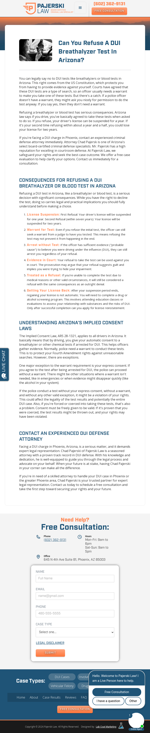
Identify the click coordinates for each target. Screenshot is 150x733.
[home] (48, 8)
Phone (41, 607)
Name (40, 572)
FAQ (84, 697)
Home (21, 697)
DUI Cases (62, 677)
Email (40, 589)
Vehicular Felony (62, 686)
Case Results (52, 697)
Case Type (44, 624)
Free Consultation (109, 11)
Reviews (70, 697)
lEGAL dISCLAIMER (50, 643)
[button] (80, 8)
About (34, 697)
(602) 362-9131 (55, 540)
